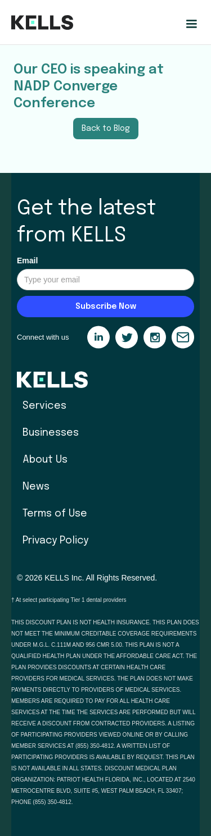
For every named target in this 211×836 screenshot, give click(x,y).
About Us (45, 460)
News (36, 487)
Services (44, 406)
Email (27, 260)
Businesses (51, 433)
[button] (191, 24)
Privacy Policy (55, 541)
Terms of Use (55, 514)
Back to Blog (106, 129)
